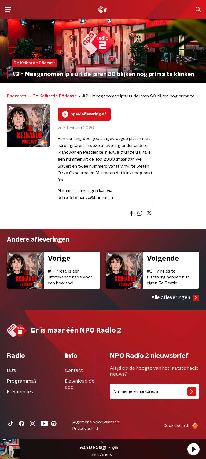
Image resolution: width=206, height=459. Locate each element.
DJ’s (11, 370)
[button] (193, 449)
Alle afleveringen (175, 298)
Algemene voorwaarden (95, 422)
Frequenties (20, 392)
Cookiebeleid (175, 425)
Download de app (79, 384)
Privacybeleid (85, 428)
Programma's (21, 381)
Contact (74, 370)
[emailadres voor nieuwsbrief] (154, 391)
